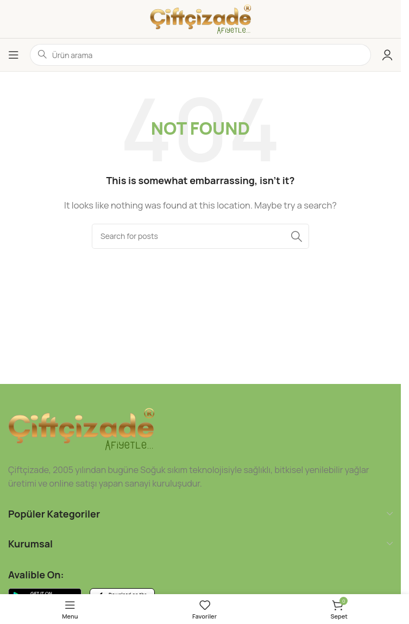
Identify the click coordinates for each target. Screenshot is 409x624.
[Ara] (200, 236)
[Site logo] (200, 18)
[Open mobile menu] (13, 55)
